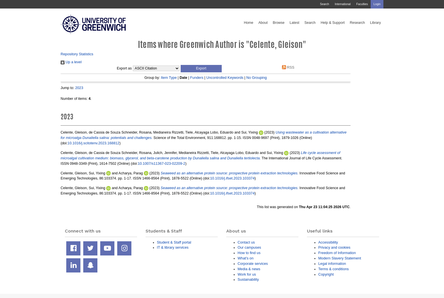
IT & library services (173, 247)
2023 (79, 88)
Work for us (247, 274)
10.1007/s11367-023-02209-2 (161, 163)
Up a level (71, 62)
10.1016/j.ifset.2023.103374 (232, 178)
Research (357, 23)
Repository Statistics (77, 54)
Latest (294, 23)
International (343, 4)
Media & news (249, 269)
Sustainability (248, 279)
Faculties (362, 4)
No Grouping (256, 77)
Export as (124, 68)
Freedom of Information (337, 253)
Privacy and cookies (334, 247)
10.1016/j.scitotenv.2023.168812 (93, 143)
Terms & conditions (333, 269)
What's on (245, 258)
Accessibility (328, 242)
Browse (279, 23)
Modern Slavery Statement (339, 258)
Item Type (169, 77)
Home (248, 23)
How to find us (249, 253)
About (263, 23)
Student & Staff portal (174, 242)
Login (377, 4)
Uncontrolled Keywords (225, 77)
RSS (287, 67)
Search (324, 4)
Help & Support (333, 23)
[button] (201, 68)
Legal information (332, 263)
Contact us (246, 242)
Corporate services (253, 263)
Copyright (326, 274)
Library (375, 23)
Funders (197, 77)
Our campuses (249, 247)
